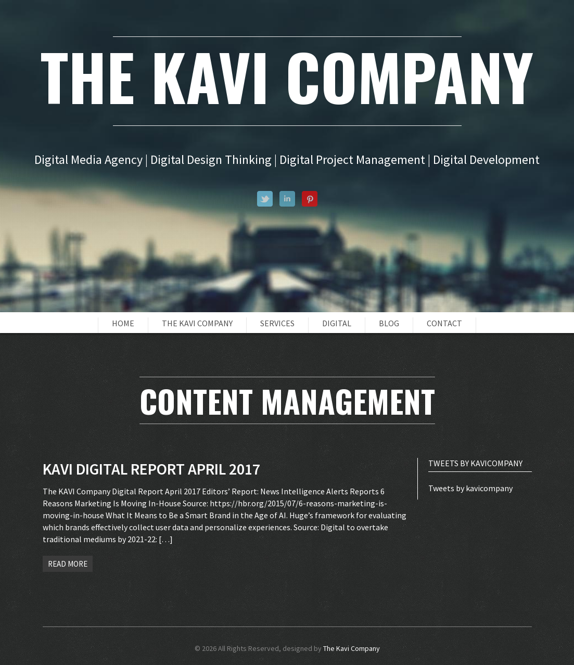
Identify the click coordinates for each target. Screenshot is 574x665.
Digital (336, 323)
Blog (389, 323)
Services (277, 323)
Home (123, 323)
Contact (444, 323)
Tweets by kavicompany (470, 488)
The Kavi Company (197, 323)
